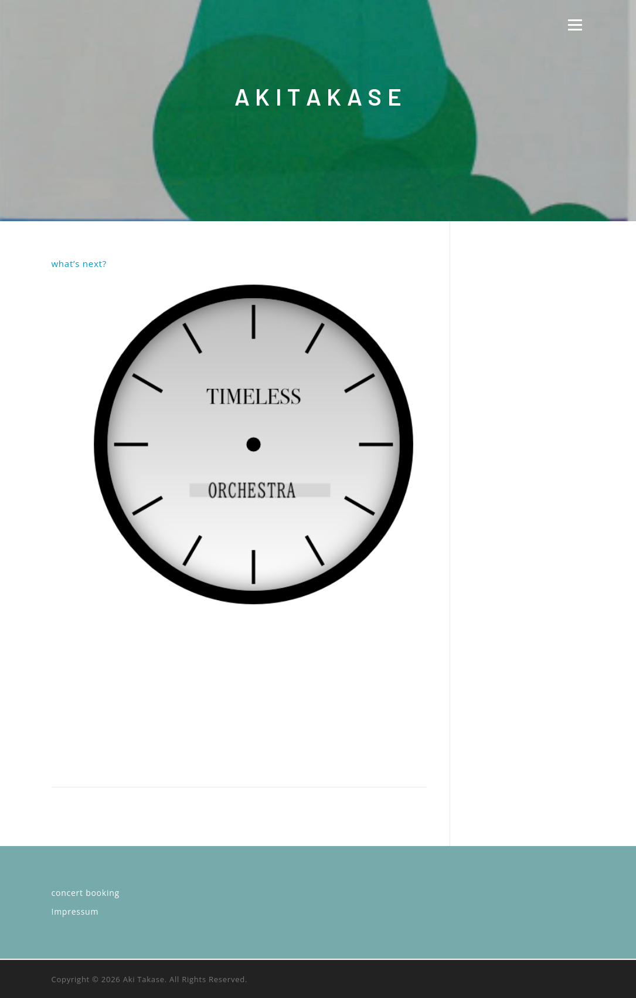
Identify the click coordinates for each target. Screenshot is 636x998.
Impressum (75, 911)
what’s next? (79, 263)
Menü (574, 25)
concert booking (86, 892)
